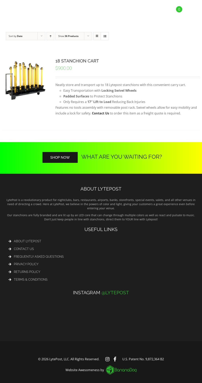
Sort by (15, 36)
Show (68, 36)
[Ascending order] (50, 36)
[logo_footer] (121, 367)
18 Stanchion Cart (77, 60)
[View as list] (105, 36)
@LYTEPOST (115, 292)
